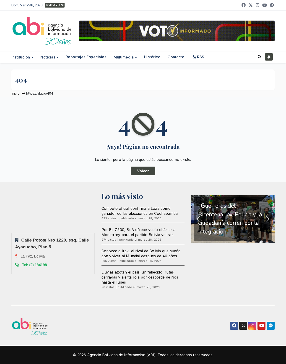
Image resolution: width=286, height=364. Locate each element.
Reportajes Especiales (86, 57)
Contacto (176, 57)
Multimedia (124, 57)
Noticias (48, 57)
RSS (198, 57)
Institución (21, 57)
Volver (143, 171)
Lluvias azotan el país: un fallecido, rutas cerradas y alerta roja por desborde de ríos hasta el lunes (139, 277)
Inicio (15, 93)
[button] (259, 57)
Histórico (152, 57)
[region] (233, 219)
